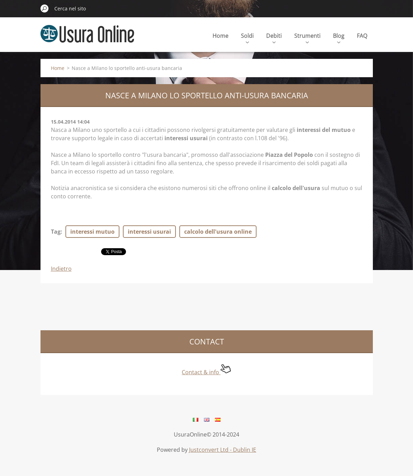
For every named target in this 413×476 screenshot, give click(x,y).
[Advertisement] (167, 305)
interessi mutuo (92, 231)
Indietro (61, 268)
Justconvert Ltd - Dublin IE (222, 449)
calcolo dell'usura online (218, 231)
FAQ (362, 35)
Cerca (45, 8)
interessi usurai (149, 231)
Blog (338, 37)
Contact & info (206, 372)
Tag (56, 231)
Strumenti (307, 37)
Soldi (247, 37)
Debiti (274, 37)
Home (220, 35)
